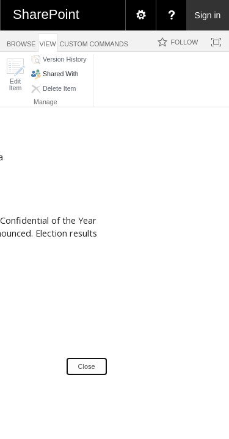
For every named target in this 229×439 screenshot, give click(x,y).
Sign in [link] (208, 15)
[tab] (21, 40)
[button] (15, 75)
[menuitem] (140, 15)
